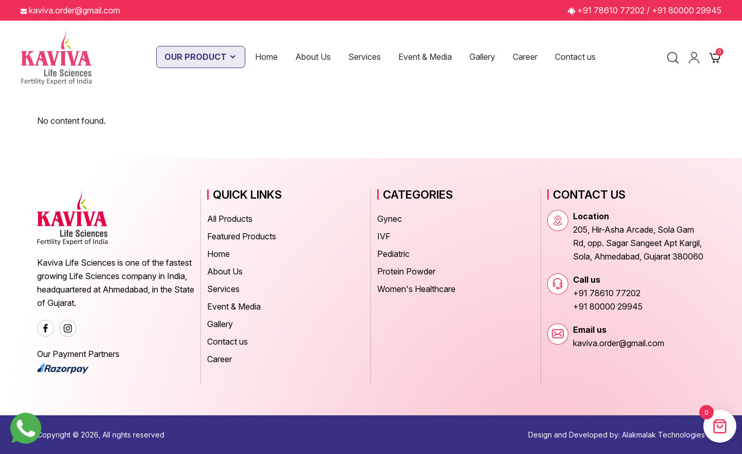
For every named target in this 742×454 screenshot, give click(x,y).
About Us (313, 57)
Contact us (575, 57)
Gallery (482, 57)
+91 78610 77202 (611, 10)
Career (525, 57)
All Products (229, 219)
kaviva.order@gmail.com (74, 10)
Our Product (200, 57)
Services (364, 57)
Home (266, 57)
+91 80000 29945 (686, 10)
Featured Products (241, 236)
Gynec (389, 219)
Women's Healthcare (416, 289)
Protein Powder (406, 271)
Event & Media (425, 57)
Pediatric (393, 254)
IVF (384, 236)
